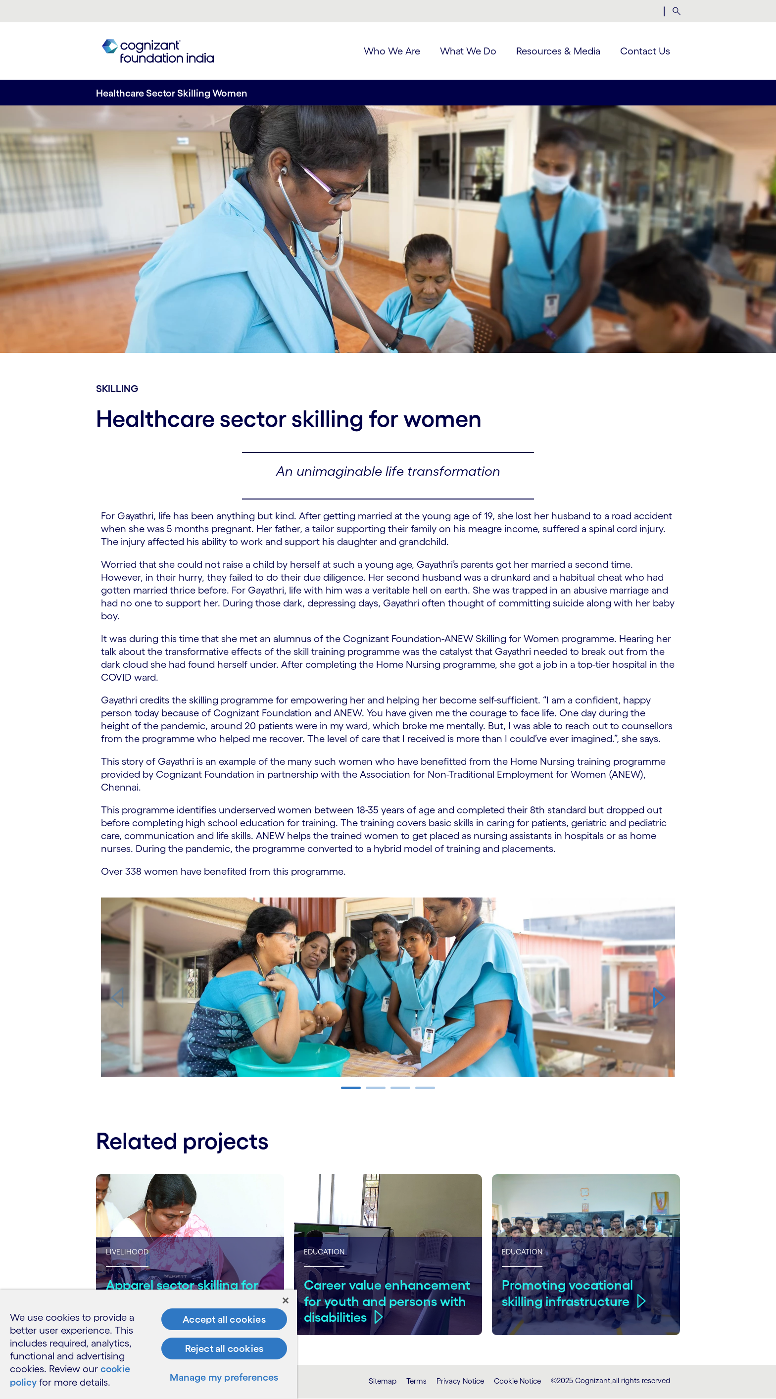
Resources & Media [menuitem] (558, 51)
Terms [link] (416, 1381)
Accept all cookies (224, 1320)
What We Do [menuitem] (468, 51)
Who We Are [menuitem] (392, 51)
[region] (148, 1345)
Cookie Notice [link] (517, 1381)
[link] (158, 51)
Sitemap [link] (382, 1381)
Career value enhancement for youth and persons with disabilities (388, 1300)
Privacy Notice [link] (460, 1381)
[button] (659, 997)
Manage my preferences (224, 1378)
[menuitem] (676, 11)
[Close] (286, 1301)
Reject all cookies (224, 1349)
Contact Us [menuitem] (645, 51)
